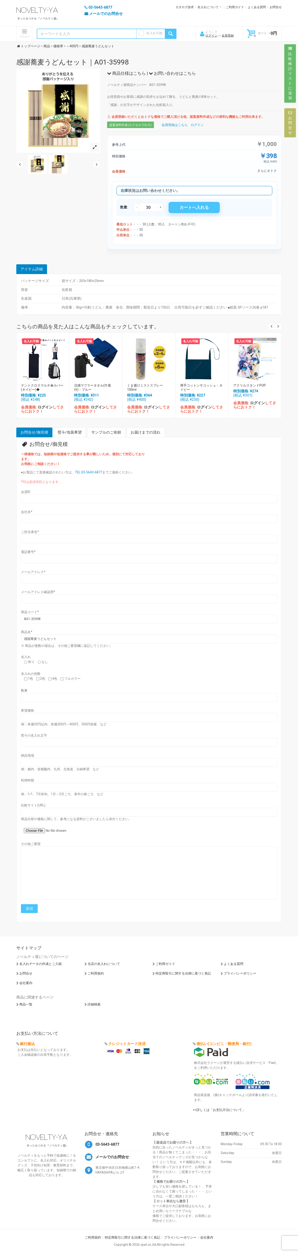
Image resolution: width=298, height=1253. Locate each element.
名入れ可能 (154, 33)
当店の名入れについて (104, 964)
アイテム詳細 (31, 269)
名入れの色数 (31, 674)
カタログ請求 (185, 7)
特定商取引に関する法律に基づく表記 (183, 973)
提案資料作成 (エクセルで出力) (130, 125)
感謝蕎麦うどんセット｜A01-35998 (72, 62)
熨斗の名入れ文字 (34, 735)
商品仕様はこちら (126, 73)
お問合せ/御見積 (34, 432)
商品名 (26, 632)
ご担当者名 (30, 532)
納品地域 (27, 755)
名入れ (26, 657)
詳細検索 (94, 1004)
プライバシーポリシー (240, 973)
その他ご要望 (31, 844)
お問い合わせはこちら (172, 73)
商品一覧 (25, 1004)
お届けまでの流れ (145, 432)
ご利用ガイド (235, 7)
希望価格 (27, 710)
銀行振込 (27, 1044)
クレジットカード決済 (127, 1044)
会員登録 (228, 35)
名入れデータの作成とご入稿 (40, 964)
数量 (24, 690)
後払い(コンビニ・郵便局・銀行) (223, 1044)
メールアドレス (33, 572)
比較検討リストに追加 (290, 73)
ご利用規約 (96, 973)
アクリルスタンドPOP (249, 385)
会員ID (25, 492)
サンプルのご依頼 (106, 432)
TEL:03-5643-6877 (88, 472)
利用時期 (27, 780)
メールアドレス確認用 (38, 592)
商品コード (30, 612)
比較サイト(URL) (33, 805)
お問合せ (276, 7)
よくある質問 (257, 7)
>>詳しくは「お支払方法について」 (219, 1110)
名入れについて (208, 7)
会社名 (26, 512)
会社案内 (25, 983)
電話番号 (28, 552)
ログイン (211, 35)
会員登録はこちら (175, 125)
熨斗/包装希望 (70, 432)
